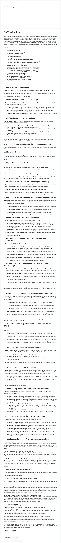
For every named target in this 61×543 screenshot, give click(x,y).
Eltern (12, 156)
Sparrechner (17, 8)
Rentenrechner (42, 4)
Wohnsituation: (13, 541)
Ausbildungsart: (11, 537)
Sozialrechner (26, 8)
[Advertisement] (30, 19)
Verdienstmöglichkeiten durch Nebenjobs (13, 169)
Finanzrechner (32, 4)
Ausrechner (8, 6)
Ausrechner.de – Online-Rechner (19, 4)
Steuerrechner (52, 4)
